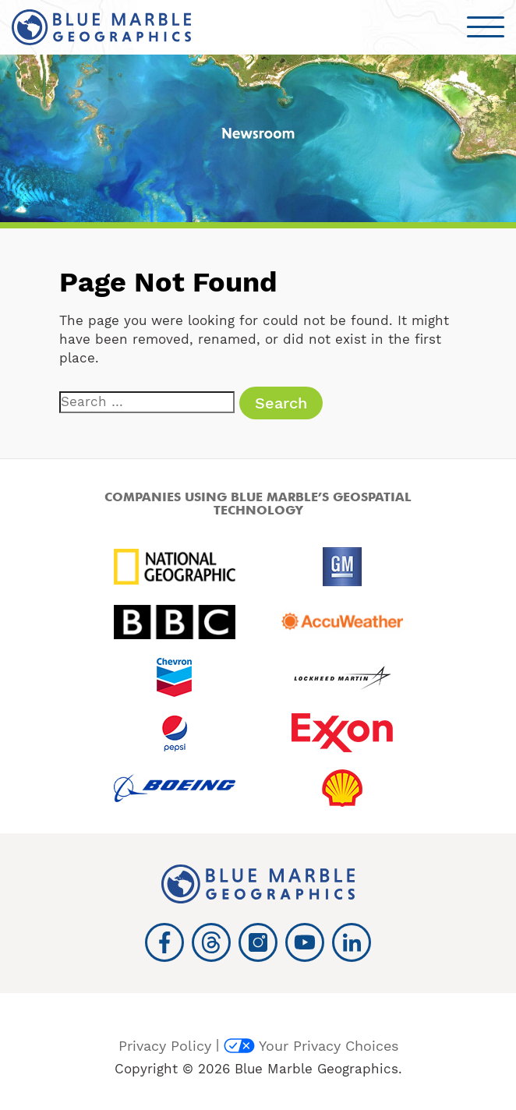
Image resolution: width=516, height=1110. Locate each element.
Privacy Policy (164, 1046)
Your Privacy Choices (311, 1045)
